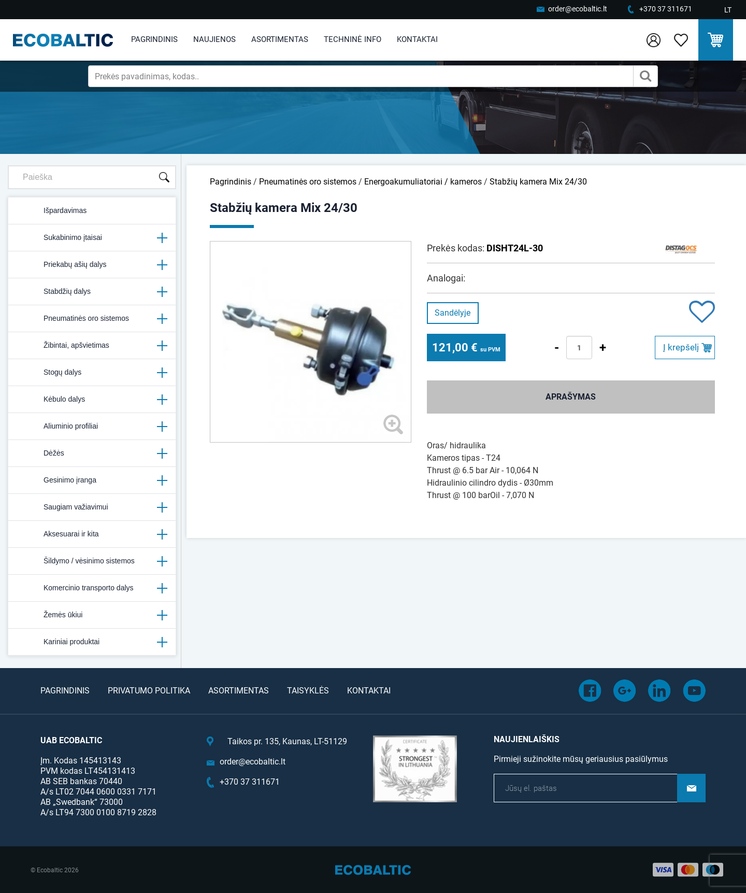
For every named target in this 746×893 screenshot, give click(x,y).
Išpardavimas (51, 211)
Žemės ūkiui (92, 615)
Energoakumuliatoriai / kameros (423, 182)
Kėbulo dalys (92, 399)
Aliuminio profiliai (92, 426)
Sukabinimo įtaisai (92, 238)
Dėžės (92, 453)
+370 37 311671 (665, 9)
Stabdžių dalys (92, 292)
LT (727, 10)
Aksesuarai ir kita (92, 534)
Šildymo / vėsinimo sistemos (92, 561)
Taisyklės (308, 691)
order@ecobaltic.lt (577, 9)
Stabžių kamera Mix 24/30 (538, 182)
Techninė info (352, 39)
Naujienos (214, 39)
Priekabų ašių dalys (92, 265)
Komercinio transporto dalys (92, 588)
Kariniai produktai (92, 642)
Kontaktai (417, 39)
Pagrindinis (154, 39)
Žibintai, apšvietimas (92, 345)
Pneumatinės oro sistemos (92, 319)
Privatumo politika (149, 691)
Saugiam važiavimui (92, 507)
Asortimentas (279, 39)
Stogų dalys (92, 372)
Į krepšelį (681, 347)
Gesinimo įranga (92, 480)
